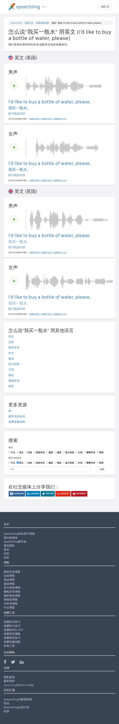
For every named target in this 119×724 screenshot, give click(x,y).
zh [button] (44, 7)
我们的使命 (11, 537)
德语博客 (9, 583)
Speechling (16, 23)
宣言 (6, 549)
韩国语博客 (11, 599)
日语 (11, 369)
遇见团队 (9, 545)
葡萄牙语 (14, 380)
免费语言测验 (12, 633)
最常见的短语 (16, 416)
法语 (11, 342)
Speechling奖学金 (15, 541)
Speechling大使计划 (16, 707)
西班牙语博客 (12, 571)
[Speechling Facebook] (7, 662)
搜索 (102, 469)
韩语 (11, 386)
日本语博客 (11, 603)
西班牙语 (14, 347)
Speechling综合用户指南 (19, 533)
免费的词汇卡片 (13, 629)
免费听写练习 (12, 621)
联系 (6, 711)
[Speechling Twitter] (15, 662)
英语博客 (9, 579)
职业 (6, 703)
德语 (11, 358)
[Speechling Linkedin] (24, 662)
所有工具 (9, 645)
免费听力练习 (12, 625)
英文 (11, 336)
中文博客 (9, 607)
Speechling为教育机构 (18, 699)
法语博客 (9, 575)
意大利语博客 (12, 587)
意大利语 (14, 364)
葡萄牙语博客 (12, 591)
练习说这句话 (16, 113)
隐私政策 (9, 677)
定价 (6, 553)
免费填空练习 (12, 637)
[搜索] (49, 469)
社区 (6, 557)
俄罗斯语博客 (12, 595)
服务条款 (9, 681)
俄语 (11, 375)
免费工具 (105, 6)
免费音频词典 (42, 23)
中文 (11, 353)
